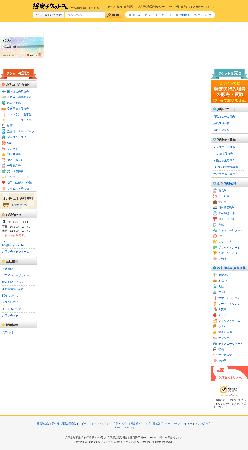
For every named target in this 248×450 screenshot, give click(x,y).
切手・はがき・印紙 (19, 182)
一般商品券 (14, 165)
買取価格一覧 (221, 123)
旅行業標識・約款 (13, 288)
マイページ (204, 15)
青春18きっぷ (226, 213)
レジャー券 (225, 241)
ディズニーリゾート (19, 137)
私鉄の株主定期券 (224, 160)
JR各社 (222, 280)
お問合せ (184, 15)
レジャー (187, 423)
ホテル (222, 326)
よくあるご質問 (11, 308)
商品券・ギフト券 (141, 423)
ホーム (136, 15)
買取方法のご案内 (224, 116)
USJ (9, 142)
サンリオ (12, 148)
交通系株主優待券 (18, 108)
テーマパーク (172, 423)
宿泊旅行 (158, 423)
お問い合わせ (10, 315)
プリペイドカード (18, 177)
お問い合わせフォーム (15, 251)
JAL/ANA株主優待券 (225, 167)
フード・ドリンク (229, 303)
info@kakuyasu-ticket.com (15, 245)
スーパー (223, 315)
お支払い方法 (10, 302)
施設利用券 (14, 154)
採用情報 (7, 332)
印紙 (221, 224)
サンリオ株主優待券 (225, 173)
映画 (10, 125)
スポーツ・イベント (230, 253)
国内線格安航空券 (18, 91)
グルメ (107, 423)
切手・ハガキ (120, 423)
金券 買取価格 (226, 183)
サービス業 (225, 354)
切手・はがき (226, 219)
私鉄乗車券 (14, 103)
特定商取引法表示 (13, 282)
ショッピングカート (160, 15)
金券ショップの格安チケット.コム (119, 441)
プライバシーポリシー (15, 275)
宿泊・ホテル (15, 160)
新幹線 (55, 423)
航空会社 (223, 275)
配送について (20, 204)
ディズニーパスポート (226, 147)
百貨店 (222, 309)
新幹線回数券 (226, 207)
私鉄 (221, 286)
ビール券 (223, 196)
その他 (222, 258)
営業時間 (7, 268)
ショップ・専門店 (229, 320)
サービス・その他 (18, 188)
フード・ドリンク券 (19, 120)
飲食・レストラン (229, 297)
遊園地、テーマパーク (20, 131)
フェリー (223, 292)
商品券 (222, 190)
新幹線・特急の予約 (19, 97)
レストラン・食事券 (19, 114)
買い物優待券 (15, 171)
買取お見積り (221, 129)
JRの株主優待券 (223, 153)
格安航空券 (43, 423)
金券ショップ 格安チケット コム (198, 6)
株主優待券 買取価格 (231, 268)
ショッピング (202, 423)
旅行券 (222, 202)
